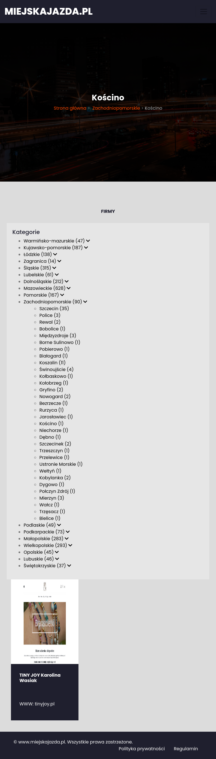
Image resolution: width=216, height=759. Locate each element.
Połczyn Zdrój (57, 491)
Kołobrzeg (53, 383)
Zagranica (42, 261)
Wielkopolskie (48, 545)
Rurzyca (51, 410)
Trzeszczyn (54, 450)
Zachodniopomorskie (115, 108)
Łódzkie (40, 254)
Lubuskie (41, 559)
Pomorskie (44, 295)
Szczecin (54, 308)
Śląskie (40, 268)
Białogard (53, 356)
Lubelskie (41, 275)
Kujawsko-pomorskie (56, 247)
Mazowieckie (47, 288)
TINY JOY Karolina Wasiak (39, 678)
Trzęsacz (52, 511)
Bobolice (52, 329)
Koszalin (52, 362)
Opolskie (41, 552)
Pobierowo (54, 349)
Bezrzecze (53, 403)
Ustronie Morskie (61, 464)
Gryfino (51, 390)
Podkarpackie (47, 532)
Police (49, 315)
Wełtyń (50, 471)
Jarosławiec (56, 417)
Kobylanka (55, 478)
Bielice (49, 518)
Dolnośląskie (46, 281)
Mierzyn (51, 498)
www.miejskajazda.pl (41, 742)
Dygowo (51, 484)
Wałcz (49, 505)
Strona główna (70, 108)
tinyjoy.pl (45, 704)
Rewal (50, 322)
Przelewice (54, 457)
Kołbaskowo (56, 376)
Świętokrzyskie (47, 565)
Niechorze (53, 430)
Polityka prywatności (142, 748)
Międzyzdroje (57, 335)
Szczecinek (55, 444)
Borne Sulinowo (59, 342)
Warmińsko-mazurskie (57, 241)
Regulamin (186, 748)
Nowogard (55, 396)
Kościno (51, 423)
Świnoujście (56, 369)
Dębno (50, 437)
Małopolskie (46, 538)
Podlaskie (42, 525)
